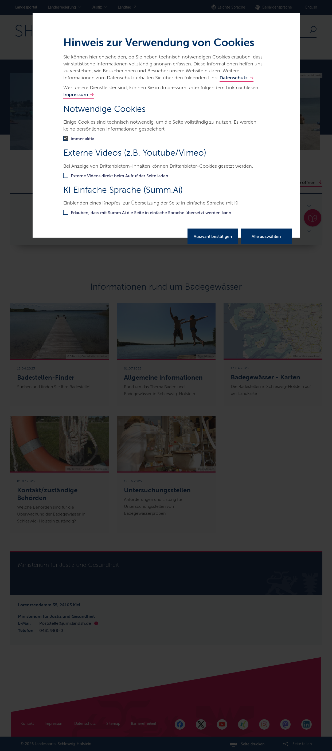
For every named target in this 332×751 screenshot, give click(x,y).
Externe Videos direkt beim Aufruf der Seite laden (119, 175)
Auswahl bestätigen (213, 236)
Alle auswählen (266, 236)
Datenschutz (234, 78)
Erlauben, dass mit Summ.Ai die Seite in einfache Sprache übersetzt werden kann (151, 212)
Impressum (75, 94)
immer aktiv (82, 138)
